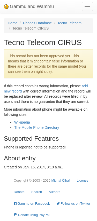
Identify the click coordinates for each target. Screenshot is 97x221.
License (82, 180)
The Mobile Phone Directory (36, 127)
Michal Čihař (60, 180)
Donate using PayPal (31, 215)
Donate (19, 192)
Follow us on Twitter (73, 203)
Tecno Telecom (69, 23)
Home (12, 23)
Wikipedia (22, 122)
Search (36, 192)
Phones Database (37, 23)
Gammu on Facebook (32, 203)
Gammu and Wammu (29, 6)
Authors (54, 192)
